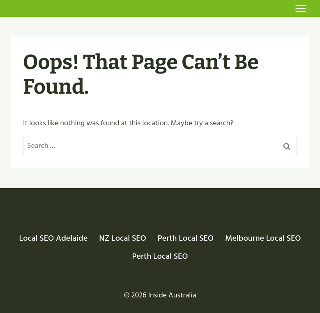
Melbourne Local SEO (263, 238)
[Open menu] (300, 8)
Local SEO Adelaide (53, 238)
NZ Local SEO (122, 238)
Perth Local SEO (186, 238)
